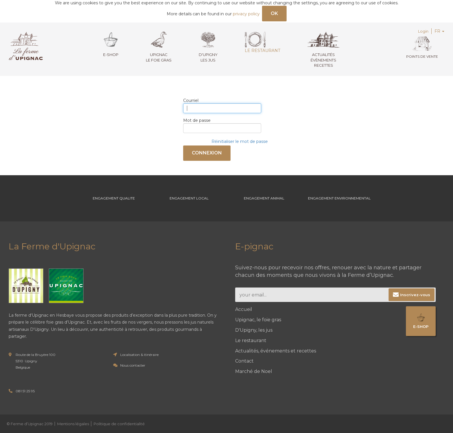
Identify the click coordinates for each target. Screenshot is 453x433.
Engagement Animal (264, 198)
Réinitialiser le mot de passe (239, 141)
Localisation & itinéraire (139, 354)
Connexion (207, 153)
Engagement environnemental (339, 198)
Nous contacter (132, 365)
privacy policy (246, 13)
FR (439, 31)
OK (274, 13)
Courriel (190, 100)
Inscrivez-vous (415, 294)
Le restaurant (262, 42)
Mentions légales (73, 423)
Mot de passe (197, 120)
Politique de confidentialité (119, 423)
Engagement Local (189, 198)
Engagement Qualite (114, 198)
